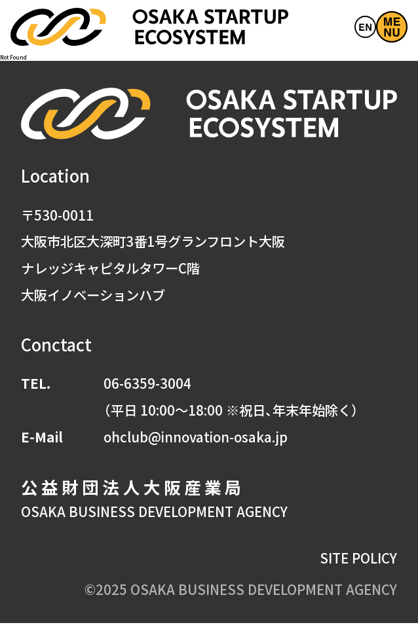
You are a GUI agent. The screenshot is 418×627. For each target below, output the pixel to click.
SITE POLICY (358, 561)
